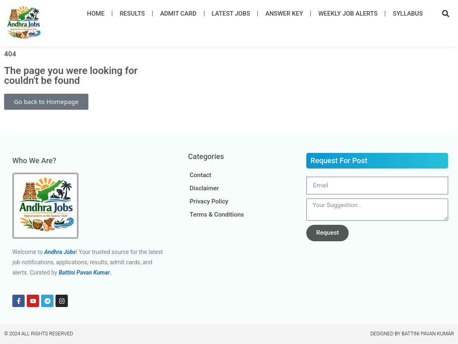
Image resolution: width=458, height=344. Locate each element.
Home (96, 13)
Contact (200, 175)
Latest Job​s (231, 13)
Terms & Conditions (217, 214)
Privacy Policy (209, 201)
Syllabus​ (408, 13)
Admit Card (178, 13)
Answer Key (284, 13)
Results (132, 13)
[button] (445, 13)
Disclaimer (204, 188)
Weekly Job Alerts (347, 13)
